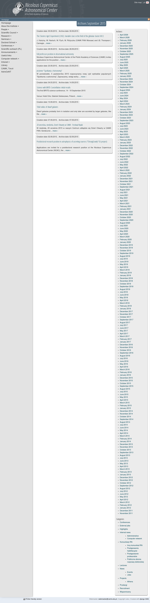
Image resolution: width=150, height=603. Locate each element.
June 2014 (124, 428)
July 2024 (124, 93)
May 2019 (124, 264)
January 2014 (125, 441)
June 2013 (124, 461)
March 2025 (125, 71)
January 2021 (125, 209)
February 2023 (126, 140)
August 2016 (125, 356)
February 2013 (126, 472)
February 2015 (126, 406)
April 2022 (124, 168)
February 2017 (126, 339)
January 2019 (125, 275)
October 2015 (125, 383)
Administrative (133, 536)
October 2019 (125, 251)
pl (144, 2)
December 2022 (126, 145)
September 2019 (126, 253)
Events (130, 572)
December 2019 (126, 245)
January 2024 (125, 109)
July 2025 (124, 60)
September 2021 (126, 187)
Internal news (125, 532)
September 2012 (126, 486)
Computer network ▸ (10, 59)
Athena (130, 582)
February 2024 (126, 107)
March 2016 (125, 369)
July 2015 (124, 392)
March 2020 (125, 237)
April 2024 (124, 101)
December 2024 (126, 79)
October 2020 (125, 217)
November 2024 (126, 82)
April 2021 (124, 201)
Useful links (6, 56)
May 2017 (124, 331)
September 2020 (126, 220)
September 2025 (126, 54)
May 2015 (124, 397)
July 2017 (124, 325)
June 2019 (124, 262)
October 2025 (125, 51)
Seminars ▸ (6, 39)
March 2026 (125, 37)
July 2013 (124, 458)
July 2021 (124, 192)
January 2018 (125, 309)
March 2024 (125, 104)
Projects (123, 578)
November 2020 (126, 215)
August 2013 (125, 455)
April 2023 (124, 134)
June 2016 (124, 361)
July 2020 (124, 226)
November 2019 (126, 248)
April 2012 (124, 500)
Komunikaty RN (126, 542)
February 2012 (126, 505)
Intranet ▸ (5, 62)
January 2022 (125, 176)
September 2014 (126, 419)
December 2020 (126, 212)
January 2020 (125, 242)
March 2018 (125, 303)
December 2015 (126, 378)
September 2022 (126, 154)
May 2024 (124, 98)
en (147, 2)
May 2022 (124, 165)
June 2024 (124, 96)
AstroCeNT (6, 72)
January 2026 (125, 43)
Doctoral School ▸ (9, 43)
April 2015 (124, 400)
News (122, 569)
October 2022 (125, 151)
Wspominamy (125, 592)
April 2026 (124, 35)
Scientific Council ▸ (9, 33)
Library (4, 65)
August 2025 (125, 57)
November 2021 (126, 181)
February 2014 (126, 439)
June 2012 (124, 494)
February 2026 (126, 40)
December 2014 (126, 411)
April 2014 (124, 433)
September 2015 (126, 386)
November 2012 (126, 480)
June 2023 (124, 129)
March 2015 (125, 403)
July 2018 (124, 292)
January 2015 (125, 408)
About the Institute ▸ (10, 26)
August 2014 (125, 422)
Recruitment (125, 588)
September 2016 (126, 353)
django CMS (144, 599)
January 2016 (125, 375)
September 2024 (126, 87)
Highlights (124, 529)
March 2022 (125, 170)
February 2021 (126, 206)
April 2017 (124, 334)
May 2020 (124, 231)
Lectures (123, 565)
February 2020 (126, 240)
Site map (138, 2)
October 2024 (125, 85)
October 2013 (125, 450)
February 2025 (126, 74)
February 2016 (126, 372)
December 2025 (126, 46)
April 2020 (124, 234)
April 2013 (124, 466)
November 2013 (126, 447)
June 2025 (124, 62)
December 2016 (126, 345)
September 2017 (126, 320)
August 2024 (125, 90)
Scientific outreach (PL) (11, 49)
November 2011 (126, 513)
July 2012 (124, 491)
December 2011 (126, 511)
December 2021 (126, 179)
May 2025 (124, 65)
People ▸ (5, 29)
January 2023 (125, 143)
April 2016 (124, 367)
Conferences (125, 522)
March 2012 (125, 502)
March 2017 (125, 336)
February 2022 (126, 173)
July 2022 (124, 159)
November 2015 (126, 381)
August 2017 (125, 323)
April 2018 (124, 300)
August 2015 (125, 389)
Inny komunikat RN (135, 545)
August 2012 (125, 489)
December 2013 (126, 444)
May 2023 (124, 132)
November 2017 (126, 314)
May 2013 (124, 464)
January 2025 (125, 76)
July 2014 (124, 425)
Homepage (6, 23)
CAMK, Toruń (7, 69)
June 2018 (124, 295)
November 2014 (126, 414)
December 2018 (126, 278)
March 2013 (125, 469)
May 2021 (124, 198)
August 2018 (125, 289)
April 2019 (124, 267)
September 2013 (126, 452)
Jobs (129, 575)
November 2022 (126, 148)
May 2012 (124, 497)
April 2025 (124, 68)
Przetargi (123, 585)
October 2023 (125, 118)
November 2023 (126, 115)
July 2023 (124, 126)
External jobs (125, 526)
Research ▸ (6, 36)
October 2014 (125, 417)
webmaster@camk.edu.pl (107, 599)
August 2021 (125, 190)
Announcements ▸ (9, 52)
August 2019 (125, 256)
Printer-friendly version (32, 599)
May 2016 (124, 364)
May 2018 (124, 298)
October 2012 (125, 483)
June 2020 (124, 228)
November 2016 (126, 347)
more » (49, 43)
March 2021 (125, 203)
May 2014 (124, 430)
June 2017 (124, 328)
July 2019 (124, 259)
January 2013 (125, 475)
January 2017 (125, 342)
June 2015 (124, 394)
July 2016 (124, 358)
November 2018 (126, 281)
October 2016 (125, 350)
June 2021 (124, 195)
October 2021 (125, 184)
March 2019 (125, 270)
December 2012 (126, 477)
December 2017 (126, 311)
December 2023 (126, 112)
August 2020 (125, 223)
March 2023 (125, 137)
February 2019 (126, 273)
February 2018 (126, 306)
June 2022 (124, 162)
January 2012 (125, 508)
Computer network (134, 539)
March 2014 (125, 436)
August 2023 (125, 123)
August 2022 (125, 157)
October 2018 (125, 284)
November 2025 (126, 49)
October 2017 (125, 317)
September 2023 (126, 120)
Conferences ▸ (7, 46)
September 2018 (126, 286)
